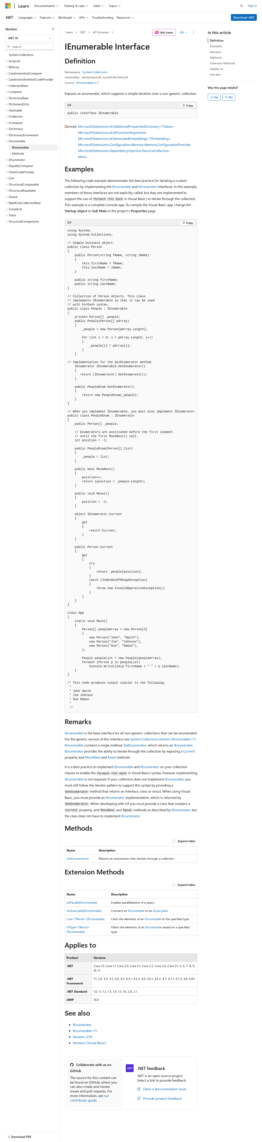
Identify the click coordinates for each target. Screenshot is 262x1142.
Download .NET (243, 17)
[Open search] (241, 6)
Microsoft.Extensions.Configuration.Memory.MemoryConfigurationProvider (134, 144)
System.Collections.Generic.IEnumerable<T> (163, 739)
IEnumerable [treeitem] (20, 147)
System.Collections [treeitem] (21, 55)
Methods (216, 57)
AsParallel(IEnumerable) (82, 902)
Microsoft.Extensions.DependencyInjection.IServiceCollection (123, 150)
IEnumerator (147, 186)
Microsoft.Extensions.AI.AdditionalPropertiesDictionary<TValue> (126, 126)
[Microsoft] (8, 6)
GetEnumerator (134, 745)
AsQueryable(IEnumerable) (84, 911)
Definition (217, 40)
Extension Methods (222, 63)
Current (189, 751)
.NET (83, 32)
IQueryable (160, 911)
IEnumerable (121, 186)
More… (83, 156)
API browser (101, 32)
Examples (216, 46)
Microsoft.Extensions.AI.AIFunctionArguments (112, 132)
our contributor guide (89, 1097)
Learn (69, 32)
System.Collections (94, 72)
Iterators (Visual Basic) (89, 1042)
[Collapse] (53, 29)
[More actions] (193, 32)
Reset (112, 757)
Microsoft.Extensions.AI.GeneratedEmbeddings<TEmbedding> (124, 138)
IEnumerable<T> (85, 1030)
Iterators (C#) (83, 1036)
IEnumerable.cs (86, 83)
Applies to (216, 69)
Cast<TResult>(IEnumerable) (85, 919)
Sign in (252, 5)
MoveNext (92, 757)
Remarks (215, 52)
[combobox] (29, 38)
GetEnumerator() (78, 858)
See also (215, 74)
